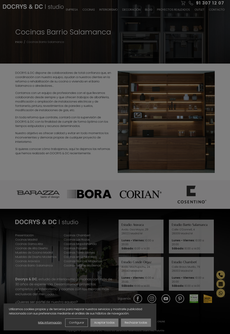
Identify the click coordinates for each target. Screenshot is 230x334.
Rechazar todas (136, 323)
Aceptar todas (104, 323)
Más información (50, 323)
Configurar (76, 323)
